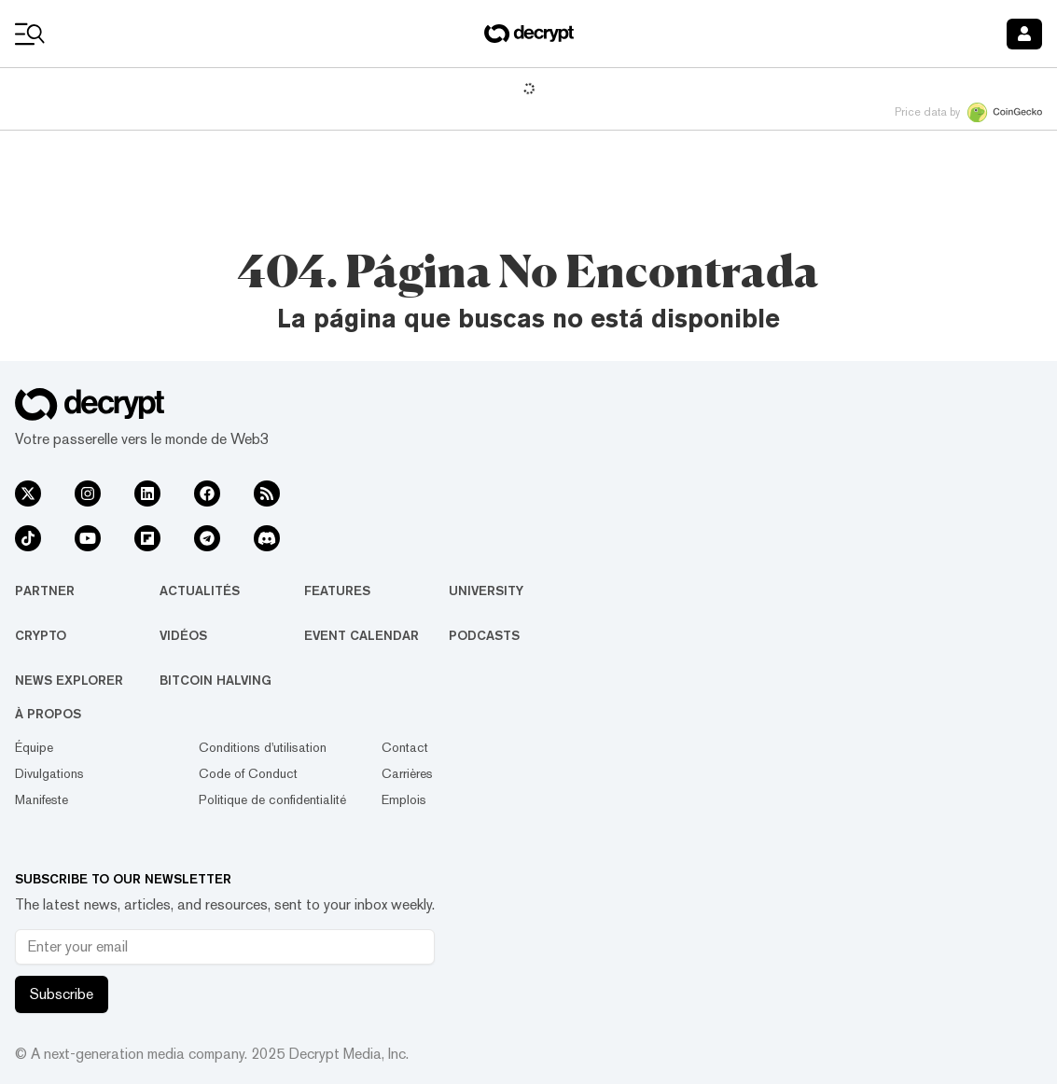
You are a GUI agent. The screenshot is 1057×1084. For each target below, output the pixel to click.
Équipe (34, 747)
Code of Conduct (248, 773)
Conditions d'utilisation (263, 747)
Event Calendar (361, 635)
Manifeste (41, 799)
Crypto (40, 635)
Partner (45, 590)
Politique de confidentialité (272, 799)
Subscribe (61, 994)
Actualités (200, 590)
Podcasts (484, 635)
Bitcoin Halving (215, 680)
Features (337, 590)
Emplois (404, 799)
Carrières (407, 773)
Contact (405, 747)
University (486, 590)
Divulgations (49, 773)
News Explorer (69, 680)
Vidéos (183, 635)
